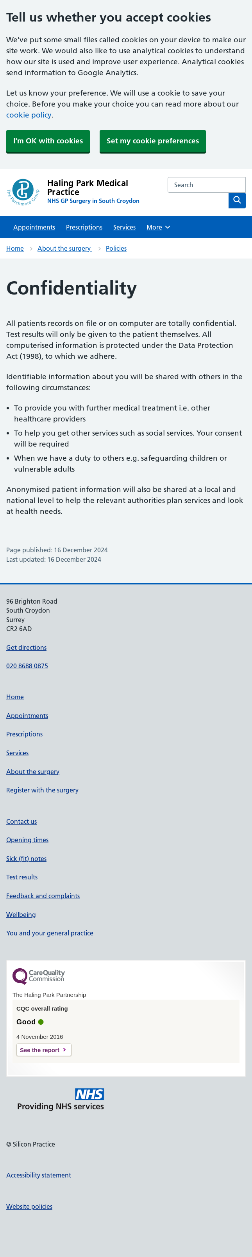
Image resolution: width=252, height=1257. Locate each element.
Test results (22, 877)
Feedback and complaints (43, 896)
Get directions (26, 647)
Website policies (29, 1206)
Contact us (21, 821)
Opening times (27, 840)
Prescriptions (84, 227)
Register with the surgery (42, 790)
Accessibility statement (38, 1175)
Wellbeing (21, 915)
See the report (39, 1050)
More (159, 227)
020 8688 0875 (27, 666)
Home (15, 248)
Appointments (34, 227)
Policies (116, 248)
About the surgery (65, 248)
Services (124, 227)
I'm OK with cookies (48, 140)
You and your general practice (49, 933)
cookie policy (29, 114)
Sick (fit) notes (26, 859)
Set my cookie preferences (153, 140)
